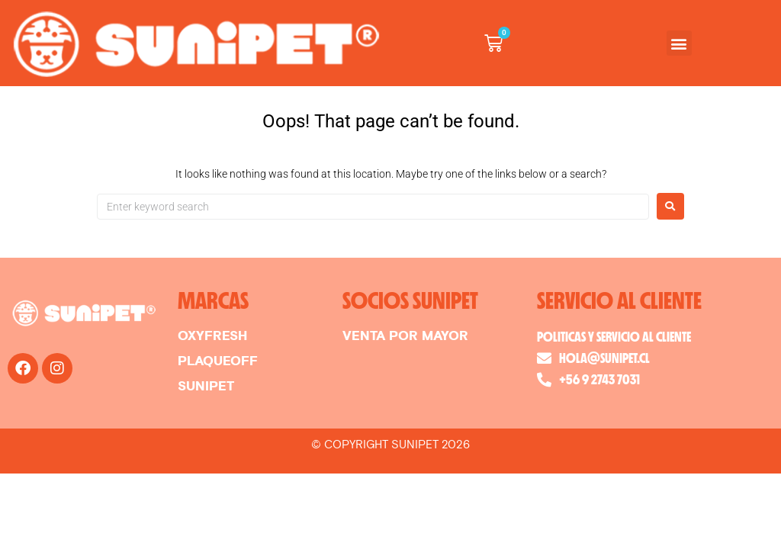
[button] (679, 43)
